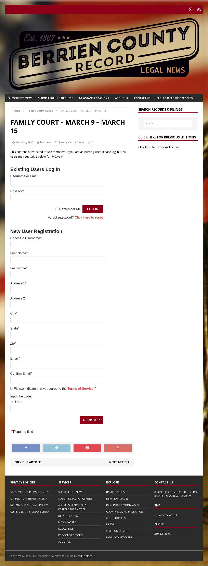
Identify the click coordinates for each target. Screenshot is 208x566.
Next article (119, 462)
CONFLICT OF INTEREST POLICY (28, 498)
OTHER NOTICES (116, 518)
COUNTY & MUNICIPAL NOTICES (125, 511)
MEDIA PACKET (67, 522)
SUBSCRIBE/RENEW (70, 492)
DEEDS (110, 524)
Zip (13, 343)
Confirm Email (21, 373)
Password (17, 191)
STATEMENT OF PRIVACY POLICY (29, 492)
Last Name (19, 268)
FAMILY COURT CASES (119, 537)
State (15, 328)
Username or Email (24, 176)
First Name (19, 253)
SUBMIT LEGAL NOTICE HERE (55, 98)
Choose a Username (26, 238)
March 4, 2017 (24, 142)
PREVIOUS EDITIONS (70, 535)
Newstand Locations (94, 98)
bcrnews (46, 142)
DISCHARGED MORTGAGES (122, 505)
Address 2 (17, 298)
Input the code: (21, 396)
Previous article (27, 462)
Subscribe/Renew (20, 98)
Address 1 (18, 283)
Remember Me (70, 209)
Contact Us (142, 98)
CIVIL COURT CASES (118, 531)
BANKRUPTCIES (115, 492)
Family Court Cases (71, 142)
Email (15, 358)
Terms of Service (80, 388)
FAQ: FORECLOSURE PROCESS (174, 98)
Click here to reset (89, 217)
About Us (121, 98)
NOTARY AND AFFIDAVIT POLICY (29, 505)
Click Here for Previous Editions (158, 147)
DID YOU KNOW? (68, 516)
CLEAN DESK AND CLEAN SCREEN (30, 511)
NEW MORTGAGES (117, 498)
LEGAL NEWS (66, 528)
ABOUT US (64, 541)
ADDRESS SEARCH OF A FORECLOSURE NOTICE (72, 507)
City (14, 313)
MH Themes (85, 556)
